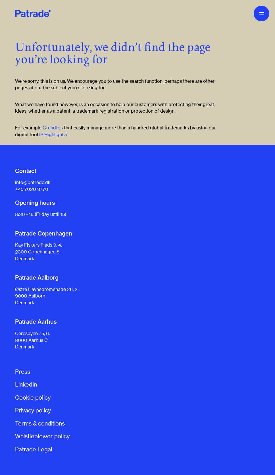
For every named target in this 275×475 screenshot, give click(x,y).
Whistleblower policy (42, 436)
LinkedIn (26, 384)
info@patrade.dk (33, 182)
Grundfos (53, 128)
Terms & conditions (40, 423)
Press (22, 371)
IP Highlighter (53, 134)
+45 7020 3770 (31, 189)
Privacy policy (33, 410)
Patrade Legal (33, 449)
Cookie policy (33, 397)
